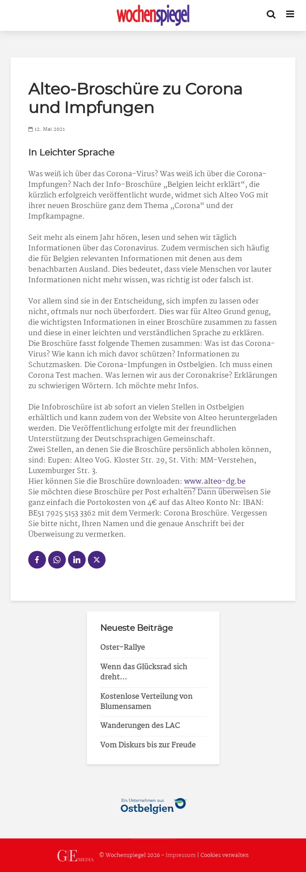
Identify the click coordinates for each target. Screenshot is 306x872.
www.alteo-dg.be (215, 482)
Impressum (181, 855)
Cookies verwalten (224, 855)
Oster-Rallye (122, 648)
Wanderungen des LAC (140, 726)
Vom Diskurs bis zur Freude (148, 745)
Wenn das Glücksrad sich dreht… (143, 672)
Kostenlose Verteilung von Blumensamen (146, 702)
